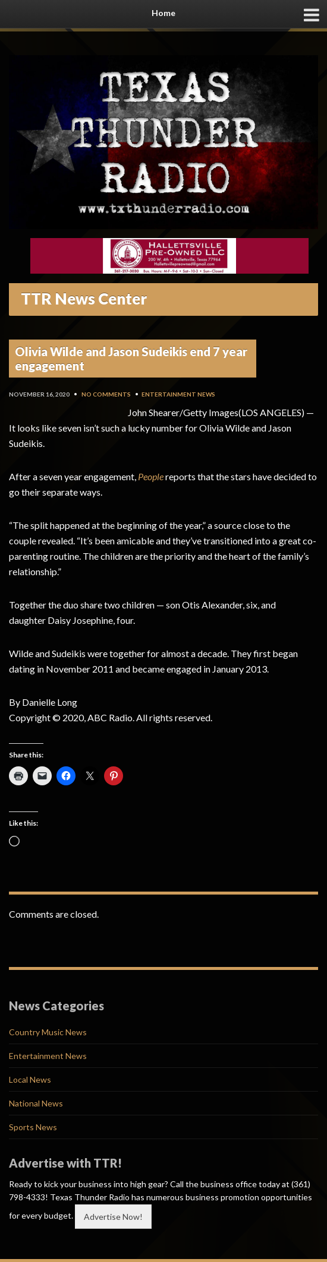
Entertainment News (178, 394)
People (151, 476)
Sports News (33, 1127)
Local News (30, 1079)
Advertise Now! (113, 1217)
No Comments (106, 394)
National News (36, 1103)
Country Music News (48, 1032)
